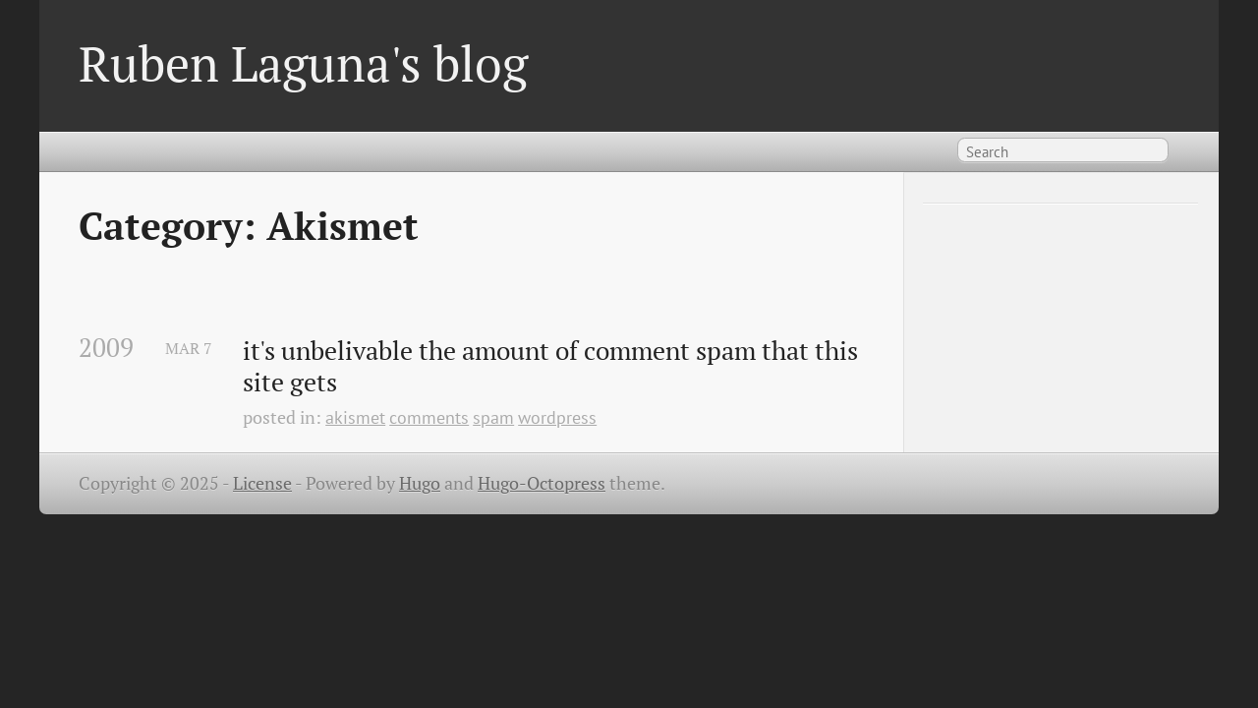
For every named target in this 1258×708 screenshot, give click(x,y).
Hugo (419, 483)
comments (429, 417)
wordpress (557, 417)
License (262, 483)
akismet (355, 417)
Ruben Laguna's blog (303, 62)
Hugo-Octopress (541, 483)
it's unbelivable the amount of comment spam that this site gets (553, 366)
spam (493, 417)
